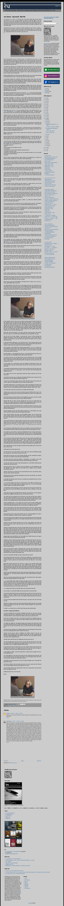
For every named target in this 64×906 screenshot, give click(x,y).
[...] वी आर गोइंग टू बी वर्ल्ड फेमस (49, 254)
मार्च (46, 142)
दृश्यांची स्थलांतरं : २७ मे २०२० (49, 166)
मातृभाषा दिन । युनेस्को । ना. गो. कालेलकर (51, 251)
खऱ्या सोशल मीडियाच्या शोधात (49, 159)
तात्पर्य (6, 852)
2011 (46, 149)
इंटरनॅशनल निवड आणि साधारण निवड (50, 184)
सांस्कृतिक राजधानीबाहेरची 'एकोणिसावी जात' (51, 200)
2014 (46, 116)
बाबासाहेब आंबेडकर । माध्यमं (49, 165)
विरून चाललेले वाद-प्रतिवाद (49, 237)
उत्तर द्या (7, 717)
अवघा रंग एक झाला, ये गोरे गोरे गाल (50, 178)
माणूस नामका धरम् (47, 211)
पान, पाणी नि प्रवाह (8, 815)
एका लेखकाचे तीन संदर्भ (9, 814)
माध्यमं (46, 88)
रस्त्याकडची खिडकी (48, 233)
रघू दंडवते (9, 241)
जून (46, 137)
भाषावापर (46, 92)
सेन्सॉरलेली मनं (47, 173)
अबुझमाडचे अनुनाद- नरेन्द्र (9, 864)
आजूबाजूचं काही (47, 91)
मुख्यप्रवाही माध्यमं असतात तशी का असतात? (51, 157)
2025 (46, 99)
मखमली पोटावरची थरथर (48, 179)
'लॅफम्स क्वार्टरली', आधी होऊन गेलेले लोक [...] (51, 162)
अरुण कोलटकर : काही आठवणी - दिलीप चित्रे (52, 126)
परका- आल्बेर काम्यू (8, 861)
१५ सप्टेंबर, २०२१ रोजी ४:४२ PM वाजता (18, 721)
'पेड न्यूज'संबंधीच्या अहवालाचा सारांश (50, 158)
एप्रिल (47, 140)
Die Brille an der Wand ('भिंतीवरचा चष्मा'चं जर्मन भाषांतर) (14, 870)
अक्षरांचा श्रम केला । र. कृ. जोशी (50, 246)
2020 (46, 107)
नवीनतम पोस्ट (6, 760)
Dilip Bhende (8, 721)
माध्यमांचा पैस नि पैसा (48, 169)
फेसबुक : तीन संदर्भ (47, 161)
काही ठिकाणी (19, 892)
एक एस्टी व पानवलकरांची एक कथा (50, 201)
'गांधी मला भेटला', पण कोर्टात (49, 208)
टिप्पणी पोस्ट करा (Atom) (13, 762)
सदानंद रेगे (25, 881)
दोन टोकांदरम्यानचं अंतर (48, 264)
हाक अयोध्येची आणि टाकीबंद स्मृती (50, 267)
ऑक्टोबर (47, 121)
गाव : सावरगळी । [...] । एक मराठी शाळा (51, 247)
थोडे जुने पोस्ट (39, 760)
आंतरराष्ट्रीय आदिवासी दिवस (49, 261)
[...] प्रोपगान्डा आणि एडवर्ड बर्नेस (49, 174)
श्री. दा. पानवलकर (27, 880)
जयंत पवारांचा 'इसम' (48, 220)
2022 (46, 104)
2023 (46, 102)
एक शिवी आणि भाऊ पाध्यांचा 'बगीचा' (50, 192)
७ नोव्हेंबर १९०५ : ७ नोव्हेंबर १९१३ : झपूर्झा (51, 218)
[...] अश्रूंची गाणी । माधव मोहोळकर (50, 215)
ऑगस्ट (47, 134)
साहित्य (46, 90)
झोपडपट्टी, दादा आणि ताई (48, 250)
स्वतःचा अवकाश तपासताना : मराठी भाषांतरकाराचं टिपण (13, 851)
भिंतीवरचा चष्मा (8, 817)
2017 (46, 112)
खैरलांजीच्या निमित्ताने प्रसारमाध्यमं (50, 172)
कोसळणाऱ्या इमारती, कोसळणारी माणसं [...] (51, 190)
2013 (46, 118)
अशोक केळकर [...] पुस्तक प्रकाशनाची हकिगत (51, 229)
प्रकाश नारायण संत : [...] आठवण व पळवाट (51, 216)
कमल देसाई (26, 886)
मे (46, 139)
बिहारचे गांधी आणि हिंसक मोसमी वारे (50, 257)
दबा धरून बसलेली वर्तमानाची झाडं (49, 225)
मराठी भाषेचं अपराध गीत (48, 244)
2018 (46, 110)
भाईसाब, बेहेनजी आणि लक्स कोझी (50, 182)
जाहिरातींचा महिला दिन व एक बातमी (50, 180)
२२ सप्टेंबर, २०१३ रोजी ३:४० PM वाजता (16, 713)
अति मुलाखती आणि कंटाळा (49, 219)
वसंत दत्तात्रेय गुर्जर (27, 888)
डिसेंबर (47, 119)
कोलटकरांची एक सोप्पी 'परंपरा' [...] (50, 194)
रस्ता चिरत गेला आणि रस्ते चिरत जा (50, 186)
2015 (46, 115)
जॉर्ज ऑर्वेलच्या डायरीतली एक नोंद (50, 232)
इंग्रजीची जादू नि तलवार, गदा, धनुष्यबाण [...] (51, 243)
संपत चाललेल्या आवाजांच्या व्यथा (49, 253)
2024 (46, 101)
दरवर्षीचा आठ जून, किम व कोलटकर (50, 205)
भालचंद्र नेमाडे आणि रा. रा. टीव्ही (49, 212)
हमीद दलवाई (26, 884)
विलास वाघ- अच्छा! (47, 228)
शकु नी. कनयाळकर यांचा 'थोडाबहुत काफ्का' (51, 193)
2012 (46, 147)
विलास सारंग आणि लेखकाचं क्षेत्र (49, 197)
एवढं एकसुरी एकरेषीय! (48, 265)
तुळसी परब (26, 882)
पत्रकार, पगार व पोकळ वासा (50, 132)
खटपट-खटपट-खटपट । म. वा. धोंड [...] (51, 204)
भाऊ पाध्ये (25, 878)
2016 (46, 113)
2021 (46, 105)
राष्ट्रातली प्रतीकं (47, 168)
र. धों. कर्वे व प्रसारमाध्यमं (48, 170)
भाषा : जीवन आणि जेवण (48, 242)
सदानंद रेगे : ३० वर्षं (47, 196)
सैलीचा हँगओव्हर (47, 209)
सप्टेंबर (47, 122)
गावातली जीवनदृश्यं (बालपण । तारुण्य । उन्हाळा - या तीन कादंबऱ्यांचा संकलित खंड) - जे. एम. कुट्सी (20, 860)
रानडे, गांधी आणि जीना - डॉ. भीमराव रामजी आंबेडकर (13, 858)
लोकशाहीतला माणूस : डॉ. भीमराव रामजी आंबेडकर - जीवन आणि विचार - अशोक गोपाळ (18, 865)
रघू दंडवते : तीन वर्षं (47, 214)
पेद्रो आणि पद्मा (47, 239)
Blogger (29, 903)
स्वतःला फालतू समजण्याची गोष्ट (10, 813)
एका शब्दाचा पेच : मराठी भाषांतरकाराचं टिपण (11, 853)
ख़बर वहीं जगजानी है (48, 155)
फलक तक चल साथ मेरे (48, 183)
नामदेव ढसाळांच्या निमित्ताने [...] (49, 207)
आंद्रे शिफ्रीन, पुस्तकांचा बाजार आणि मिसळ (51, 226)
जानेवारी (47, 145)
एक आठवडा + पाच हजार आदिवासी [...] (50, 263)
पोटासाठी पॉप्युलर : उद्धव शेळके (49, 189)
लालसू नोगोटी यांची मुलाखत (49, 260)
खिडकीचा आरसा (8, 818)
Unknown (8, 713)
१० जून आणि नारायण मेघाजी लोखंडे (50, 236)
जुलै (46, 136)
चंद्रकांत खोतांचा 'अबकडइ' (49, 203)
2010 (46, 150)
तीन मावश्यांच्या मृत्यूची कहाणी (49, 230)
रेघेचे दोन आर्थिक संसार (47, 43)
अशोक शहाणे (11, 143)
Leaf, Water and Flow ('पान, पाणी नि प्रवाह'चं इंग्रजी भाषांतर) (15, 873)
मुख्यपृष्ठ (22, 760)
